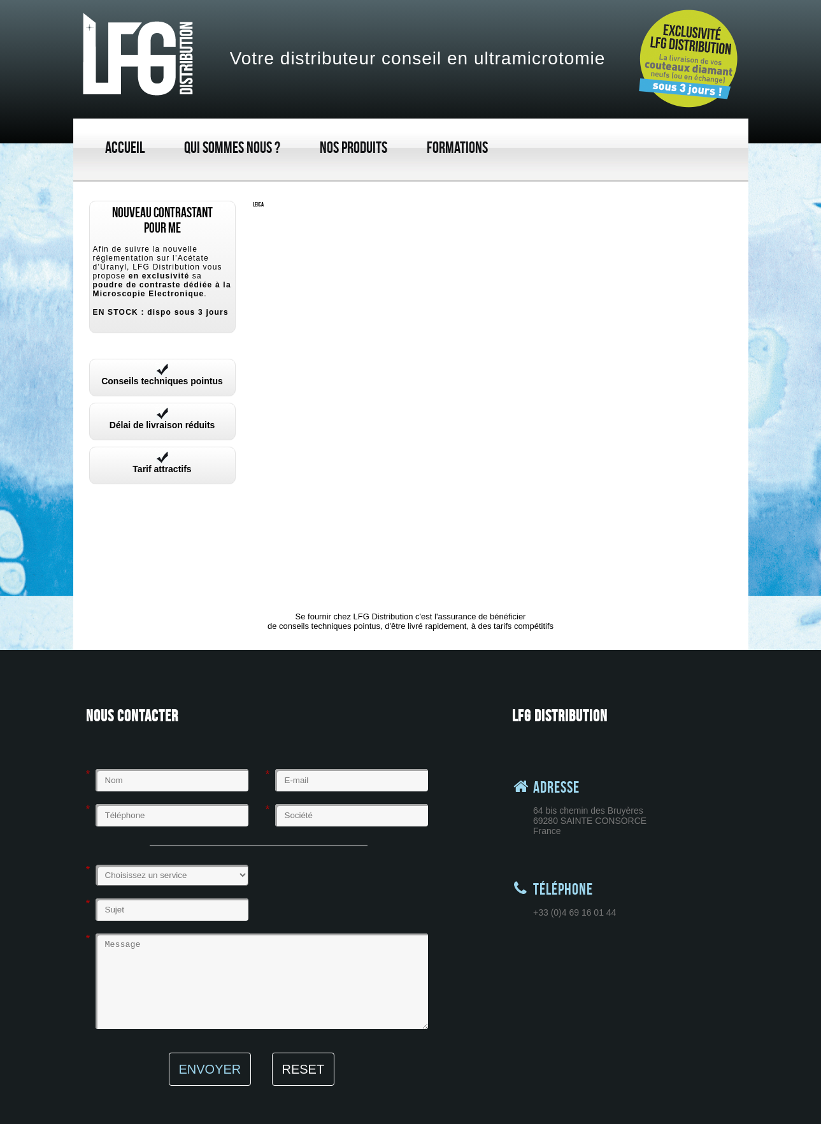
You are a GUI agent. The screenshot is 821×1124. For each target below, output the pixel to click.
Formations (457, 147)
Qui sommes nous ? (232, 147)
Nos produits (353, 147)
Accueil (125, 147)
